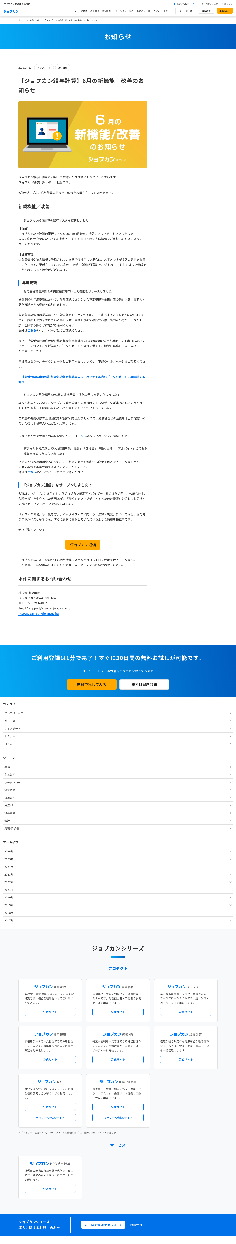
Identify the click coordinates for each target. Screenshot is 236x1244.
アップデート (44, 67)
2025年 (165, 228)
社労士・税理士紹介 (121, 1096)
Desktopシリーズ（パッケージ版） (125, 1081)
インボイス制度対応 (183, 1059)
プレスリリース (170, 82)
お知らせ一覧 (143, 11)
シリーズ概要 (80, 11)
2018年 (165, 281)
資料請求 (206, 11)
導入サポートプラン (126, 1065)
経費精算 (166, 159)
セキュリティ (120, 11)
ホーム (21, 20)
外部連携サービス (99, 1096)
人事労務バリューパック (103, 1053)
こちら (31, 330)
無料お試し (224, 11)
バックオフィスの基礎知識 (104, 1171)
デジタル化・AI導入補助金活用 (106, 1059)
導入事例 (106, 11)
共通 (163, 135)
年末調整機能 (195, 1053)
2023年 (165, 243)
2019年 (165, 273)
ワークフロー (169, 151)
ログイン (228, 3)
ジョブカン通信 (83, 544)
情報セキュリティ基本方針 (159, 1187)
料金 (131, 11)
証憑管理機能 (204, 1059)
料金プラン (96, 1156)
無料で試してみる (91, 684)
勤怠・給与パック (150, 1053)
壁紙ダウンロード (172, 1171)
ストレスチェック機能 (102, 1065)
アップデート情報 (129, 1038)
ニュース (166, 89)
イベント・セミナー (163, 11)
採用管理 (166, 166)
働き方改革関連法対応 (136, 1059)
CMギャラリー (153, 1171)
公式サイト (50, 780)
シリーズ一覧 (97, 1081)
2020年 (165, 266)
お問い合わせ (183, 3)
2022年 (165, 251)
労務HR (165, 174)
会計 (163, 189)
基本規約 (108, 1187)
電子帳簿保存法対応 (160, 1059)
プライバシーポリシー (129, 1187)
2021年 (165, 258)
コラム (165, 112)
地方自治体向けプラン (173, 1053)
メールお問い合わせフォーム (103, 993)
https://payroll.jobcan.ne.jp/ (38, 613)
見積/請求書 (168, 197)
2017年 (165, 289)
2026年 (165, 220)
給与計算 (62, 67)
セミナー (166, 105)
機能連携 (94, 11)
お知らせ (34, 20)
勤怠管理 (166, 143)
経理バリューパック (128, 1053)
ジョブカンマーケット (132, 1171)
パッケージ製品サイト (50, 886)
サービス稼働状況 (150, 1038)
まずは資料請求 (144, 684)
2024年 (165, 235)
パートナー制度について (206, 3)
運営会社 (95, 1187)
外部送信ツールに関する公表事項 (195, 1187)
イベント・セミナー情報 (103, 1126)
